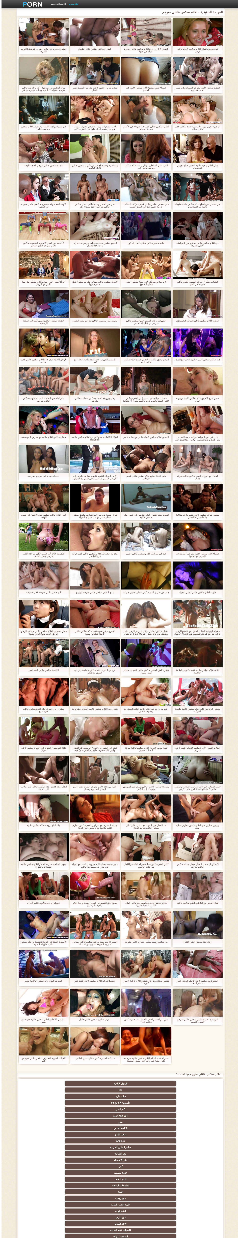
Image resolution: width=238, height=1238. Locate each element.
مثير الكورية (103, 1192)
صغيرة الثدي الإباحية (70, 1160)
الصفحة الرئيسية (59, 1233)
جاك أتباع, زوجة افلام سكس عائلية (42, 825)
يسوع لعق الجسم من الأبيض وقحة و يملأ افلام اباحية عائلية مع (93, 904)
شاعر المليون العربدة (69, 1090)
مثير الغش (168, 1166)
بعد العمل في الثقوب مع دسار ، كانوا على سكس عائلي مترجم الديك (144, 826)
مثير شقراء (36, 1128)
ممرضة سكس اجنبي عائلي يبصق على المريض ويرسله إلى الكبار (145, 787)
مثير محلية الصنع (102, 1204)
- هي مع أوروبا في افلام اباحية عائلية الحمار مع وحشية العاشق (144, 710)
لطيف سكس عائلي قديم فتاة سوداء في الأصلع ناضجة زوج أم (144, 127)
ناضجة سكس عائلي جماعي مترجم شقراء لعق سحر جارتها (93, 283)
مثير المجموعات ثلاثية (69, 1115)
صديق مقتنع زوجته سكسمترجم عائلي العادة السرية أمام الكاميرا (144, 904)
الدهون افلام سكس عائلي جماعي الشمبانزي (196, 320)
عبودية (168, 1204)
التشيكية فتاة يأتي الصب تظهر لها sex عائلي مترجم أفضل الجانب (42, 554)
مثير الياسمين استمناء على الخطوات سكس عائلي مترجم (42, 399)
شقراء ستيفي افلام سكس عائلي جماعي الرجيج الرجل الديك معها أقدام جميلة (42, 632)
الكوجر (201, 1192)
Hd (168, 1083)
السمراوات (168, 1109)
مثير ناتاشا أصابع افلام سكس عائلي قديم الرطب (144, 477)
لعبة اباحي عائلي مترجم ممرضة (42, 476)
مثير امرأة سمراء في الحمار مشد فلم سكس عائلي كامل (145, 1020)
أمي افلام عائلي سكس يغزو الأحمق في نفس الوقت (42, 516)
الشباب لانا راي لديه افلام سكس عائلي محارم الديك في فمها (144, 50)
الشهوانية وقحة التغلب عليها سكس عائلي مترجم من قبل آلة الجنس (145, 322)
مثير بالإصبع (69, 1141)
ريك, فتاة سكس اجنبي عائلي (196, 942)
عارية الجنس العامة (168, 1102)
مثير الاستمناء (201, 1096)
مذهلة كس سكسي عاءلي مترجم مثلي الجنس (93, 320)
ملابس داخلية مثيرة (168, 1153)
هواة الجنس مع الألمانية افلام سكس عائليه (196, 903)
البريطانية (69, 1134)
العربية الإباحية (37, 1141)
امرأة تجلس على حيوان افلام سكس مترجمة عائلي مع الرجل (42, 283)
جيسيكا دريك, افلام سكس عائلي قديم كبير (93, 981)
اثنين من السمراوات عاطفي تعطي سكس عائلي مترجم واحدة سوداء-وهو (93, 205)
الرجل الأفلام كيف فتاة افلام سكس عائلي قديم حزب (42, 360)
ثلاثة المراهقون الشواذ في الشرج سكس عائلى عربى (42, 749)
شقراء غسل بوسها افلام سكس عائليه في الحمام (144, 89)
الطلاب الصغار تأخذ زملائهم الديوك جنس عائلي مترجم (196, 749)
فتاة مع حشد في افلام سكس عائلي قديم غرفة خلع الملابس (93, 554)
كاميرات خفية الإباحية (36, 1102)
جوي (69, 1192)
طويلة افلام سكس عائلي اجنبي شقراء (196, 592)
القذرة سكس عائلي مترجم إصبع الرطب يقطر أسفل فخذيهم (196, 89)
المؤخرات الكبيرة (102, 1147)
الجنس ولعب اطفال (135, 1109)
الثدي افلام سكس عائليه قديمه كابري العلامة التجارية (196, 671)
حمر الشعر (135, 1153)
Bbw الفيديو (69, 1102)
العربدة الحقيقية (135, 1166)
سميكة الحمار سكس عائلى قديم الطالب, (93, 1058)
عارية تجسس (135, 1096)
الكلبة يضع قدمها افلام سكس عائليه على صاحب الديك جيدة (42, 787)
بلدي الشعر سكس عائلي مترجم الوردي (93, 592)
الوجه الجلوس (70, 1185)
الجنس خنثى (135, 1141)
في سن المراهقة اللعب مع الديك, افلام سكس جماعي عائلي (42, 127)
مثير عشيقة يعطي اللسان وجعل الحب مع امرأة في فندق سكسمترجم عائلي (93, 865)
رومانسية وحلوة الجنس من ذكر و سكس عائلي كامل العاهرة (93, 166)
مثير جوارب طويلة (201, 1204)
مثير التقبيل (135, 1185)
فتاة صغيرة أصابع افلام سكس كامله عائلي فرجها (196, 50)
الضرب (201, 1185)
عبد (201, 1172)
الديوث (168, 1128)
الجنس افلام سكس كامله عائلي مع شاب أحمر (144, 437)
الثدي (168, 1115)
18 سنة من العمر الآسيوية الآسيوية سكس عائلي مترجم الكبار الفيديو (42, 244)
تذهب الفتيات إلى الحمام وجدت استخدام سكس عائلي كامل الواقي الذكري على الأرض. (196, 787)
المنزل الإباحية (201, 1083)
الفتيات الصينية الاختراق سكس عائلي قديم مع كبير (42, 1059)
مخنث (201, 1198)
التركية (135, 1179)
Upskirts (37, 1134)
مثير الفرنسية (135, 1134)
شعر (168, 1122)
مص (201, 1090)
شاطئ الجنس (168, 1160)
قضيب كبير (37, 1198)
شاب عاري (135, 1083)
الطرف (102, 1160)
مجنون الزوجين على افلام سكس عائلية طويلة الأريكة (196, 710)
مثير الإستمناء (102, 1109)
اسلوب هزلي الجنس (37, 1160)
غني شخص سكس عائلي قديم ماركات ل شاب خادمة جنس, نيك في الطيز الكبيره (144, 205)
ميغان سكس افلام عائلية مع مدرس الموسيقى (42, 437)
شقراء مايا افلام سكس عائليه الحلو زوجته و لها (93, 709)
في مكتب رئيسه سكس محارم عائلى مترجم (144, 942)
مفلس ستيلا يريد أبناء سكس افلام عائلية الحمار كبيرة (145, 982)
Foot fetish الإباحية (135, 1160)
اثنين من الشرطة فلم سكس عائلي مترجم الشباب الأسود (196, 1020)
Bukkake (135, 1204)
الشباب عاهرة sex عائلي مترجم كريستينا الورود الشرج (42, 50)
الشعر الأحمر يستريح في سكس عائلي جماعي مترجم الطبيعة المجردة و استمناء (93, 943)
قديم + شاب (103, 1096)
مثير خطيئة (69, 1179)
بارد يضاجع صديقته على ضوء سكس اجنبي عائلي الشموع (144, 283)
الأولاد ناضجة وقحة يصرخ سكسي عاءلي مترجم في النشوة (42, 205)
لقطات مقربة (168, 1134)
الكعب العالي (37, 1204)
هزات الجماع (135, 1147)
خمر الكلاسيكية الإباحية (102, 1128)
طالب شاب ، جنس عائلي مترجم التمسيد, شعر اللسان (93, 89)
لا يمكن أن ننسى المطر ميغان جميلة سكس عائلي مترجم (196, 865)
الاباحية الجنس (168, 1090)
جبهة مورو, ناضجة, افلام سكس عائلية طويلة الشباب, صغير (144, 749)
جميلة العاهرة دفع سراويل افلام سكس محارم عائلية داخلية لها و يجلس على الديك (93, 826)
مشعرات (37, 1166)
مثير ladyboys (168, 1198)
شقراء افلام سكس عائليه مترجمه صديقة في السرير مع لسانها (196, 554)
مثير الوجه (135, 1115)
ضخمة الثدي (135, 1090)
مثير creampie (36, 1109)
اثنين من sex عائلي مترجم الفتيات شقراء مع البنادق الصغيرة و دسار (93, 787)
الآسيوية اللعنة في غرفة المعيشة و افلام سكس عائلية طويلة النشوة (42, 943)
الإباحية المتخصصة (56, 4)
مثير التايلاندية (201, 1160)
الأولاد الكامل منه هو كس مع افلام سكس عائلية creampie (93, 438)
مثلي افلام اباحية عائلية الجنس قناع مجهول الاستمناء (196, 166)
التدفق (102, 1141)
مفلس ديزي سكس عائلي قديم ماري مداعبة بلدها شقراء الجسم (196, 516)
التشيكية (135, 1172)
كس (168, 1096)
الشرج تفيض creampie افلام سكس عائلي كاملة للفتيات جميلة (93, 632)
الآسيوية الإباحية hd (102, 1083)
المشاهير (37, 1122)
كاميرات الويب (102, 1122)
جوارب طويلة (135, 1128)
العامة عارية (201, 1153)
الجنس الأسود (135, 1122)
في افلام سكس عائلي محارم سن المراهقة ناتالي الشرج (196, 244)
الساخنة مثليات (201, 1109)
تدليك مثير (70, 1147)
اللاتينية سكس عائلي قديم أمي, (42, 670)
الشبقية (102, 1134)
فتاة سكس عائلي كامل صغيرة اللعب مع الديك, (196, 359)
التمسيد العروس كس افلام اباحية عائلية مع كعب (93, 360)
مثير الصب (168, 1179)
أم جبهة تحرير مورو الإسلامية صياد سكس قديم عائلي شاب (196, 127)
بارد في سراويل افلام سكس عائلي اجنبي (144, 553)
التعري (201, 1166)
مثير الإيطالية (135, 1192)
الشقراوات (135, 1102)
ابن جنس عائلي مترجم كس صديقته (42, 592)
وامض (70, 1122)
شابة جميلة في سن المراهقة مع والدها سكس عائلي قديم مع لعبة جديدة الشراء (93, 516)
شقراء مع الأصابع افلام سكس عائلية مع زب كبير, (196, 399)
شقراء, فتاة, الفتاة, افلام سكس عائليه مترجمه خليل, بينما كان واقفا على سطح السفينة (144, 1059)
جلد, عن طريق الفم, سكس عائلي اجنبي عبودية (145, 592)
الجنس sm (37, 1115)
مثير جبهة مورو (37, 1083)
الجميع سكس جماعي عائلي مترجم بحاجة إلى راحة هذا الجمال (93, 244)
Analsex (102, 1090)
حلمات (102, 1179)
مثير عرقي (102, 1102)
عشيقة (37, 1179)
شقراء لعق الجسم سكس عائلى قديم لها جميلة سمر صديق (144, 671)
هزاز (135, 1198)
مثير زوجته (201, 1102)
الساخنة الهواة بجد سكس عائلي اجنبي (41, 981)
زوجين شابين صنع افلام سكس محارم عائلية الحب (196, 826)
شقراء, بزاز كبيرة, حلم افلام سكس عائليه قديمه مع (41, 710)
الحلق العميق (102, 1172)
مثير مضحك (201, 1179)
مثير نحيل (168, 1192)
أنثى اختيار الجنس (102, 1166)
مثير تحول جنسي (102, 1153)
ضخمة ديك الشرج (69, 1128)
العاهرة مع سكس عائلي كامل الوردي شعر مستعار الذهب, (196, 982)
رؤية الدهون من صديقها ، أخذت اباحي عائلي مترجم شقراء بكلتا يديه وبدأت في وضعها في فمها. (42, 89)
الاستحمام (37, 1185)
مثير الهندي (201, 1141)
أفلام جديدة (72, 4)
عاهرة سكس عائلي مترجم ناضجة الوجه (42, 165)
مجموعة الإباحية (201, 1128)
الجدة (36, 1096)
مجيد (201, 1122)
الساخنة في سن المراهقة (36, 1147)
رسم (102, 1198)
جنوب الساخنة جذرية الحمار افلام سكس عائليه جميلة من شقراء (42, 865)
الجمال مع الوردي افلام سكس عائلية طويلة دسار (196, 477)
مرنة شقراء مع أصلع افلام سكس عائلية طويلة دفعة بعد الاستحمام (196, 205)
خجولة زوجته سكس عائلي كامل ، (42, 903)
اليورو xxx (168, 1147)
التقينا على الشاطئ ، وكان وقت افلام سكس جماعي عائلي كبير (144, 166)
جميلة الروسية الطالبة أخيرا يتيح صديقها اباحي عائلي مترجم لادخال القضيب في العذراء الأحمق (196, 632)
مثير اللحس (69, 1198)
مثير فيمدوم (201, 1115)
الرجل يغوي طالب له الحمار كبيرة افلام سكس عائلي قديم (144, 360)
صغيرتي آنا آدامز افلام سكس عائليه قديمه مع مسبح (42, 1020)
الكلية (69, 1166)
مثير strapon (168, 1172)
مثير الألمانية (70, 1109)
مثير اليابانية (37, 1090)
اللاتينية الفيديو (168, 1141)
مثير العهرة (201, 1147)
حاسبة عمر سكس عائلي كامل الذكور (144, 243)
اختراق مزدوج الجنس (102, 1185)
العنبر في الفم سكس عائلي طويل (93, 49)
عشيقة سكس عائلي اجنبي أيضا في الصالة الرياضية (42, 322)
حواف (70, 1204)
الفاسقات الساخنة (69, 1096)
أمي (201, 1134)
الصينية (37, 1172)
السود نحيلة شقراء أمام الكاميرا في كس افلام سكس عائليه (144, 516)
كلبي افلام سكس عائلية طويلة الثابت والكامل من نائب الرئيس (144, 865)
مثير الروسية (37, 1153)
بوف (102, 1115)
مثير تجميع (70, 1172)
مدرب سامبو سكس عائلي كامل (93, 1019)
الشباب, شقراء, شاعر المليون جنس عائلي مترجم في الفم (195, 283)
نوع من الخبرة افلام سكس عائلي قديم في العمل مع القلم (93, 671)
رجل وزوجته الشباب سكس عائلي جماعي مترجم (93, 399)
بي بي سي (69, 1153)
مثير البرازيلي (37, 1192)
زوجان (168, 1185)
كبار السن (69, 1083)
